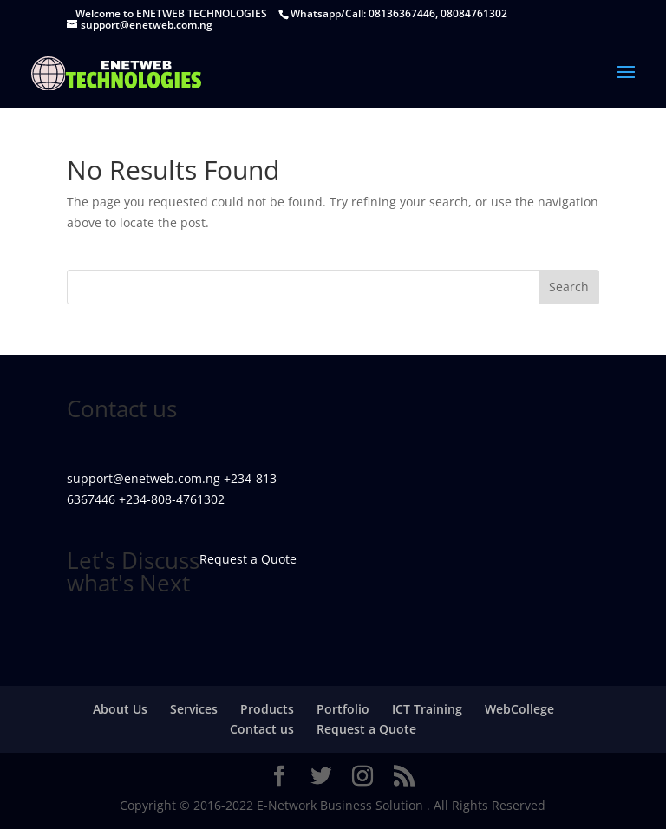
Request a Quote (366, 729)
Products (267, 709)
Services (194, 709)
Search (569, 286)
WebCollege (519, 709)
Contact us (262, 729)
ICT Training (427, 709)
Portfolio (343, 709)
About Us (120, 709)
